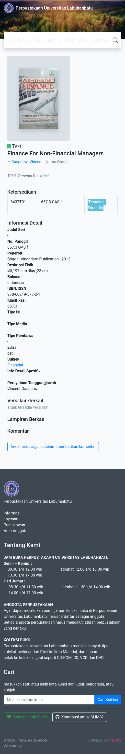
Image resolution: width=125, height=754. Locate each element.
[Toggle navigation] (114, 8)
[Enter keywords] (49, 699)
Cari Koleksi (108, 699)
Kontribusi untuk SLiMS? (80, 717)
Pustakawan (14, 525)
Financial (15, 365)
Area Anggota (15, 530)
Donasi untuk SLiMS (27, 717)
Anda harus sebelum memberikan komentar (53, 446)
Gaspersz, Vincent (27, 162)
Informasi (12, 513)
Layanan (11, 519)
